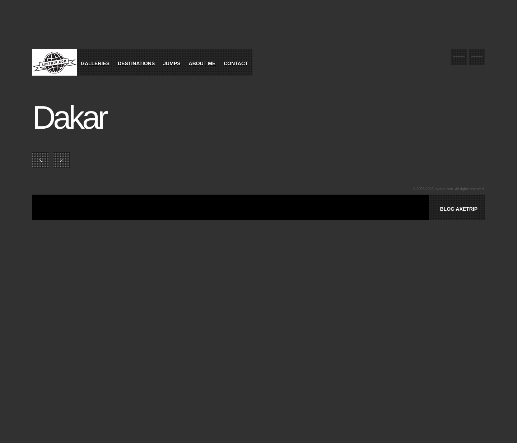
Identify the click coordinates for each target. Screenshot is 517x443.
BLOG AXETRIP (459, 209)
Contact (236, 63)
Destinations (136, 63)
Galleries (95, 63)
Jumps (171, 63)
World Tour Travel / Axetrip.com (54, 62)
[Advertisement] (134, 215)
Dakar (69, 117)
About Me (202, 63)
